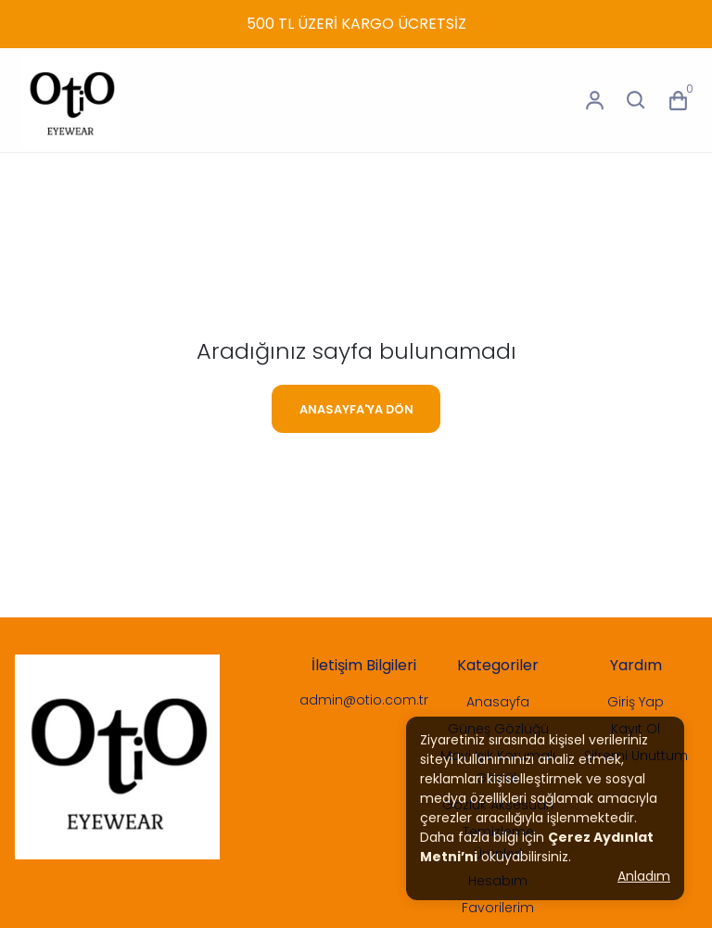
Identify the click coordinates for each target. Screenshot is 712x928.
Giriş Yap (635, 702)
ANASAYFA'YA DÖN (356, 409)
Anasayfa (497, 702)
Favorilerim (498, 907)
